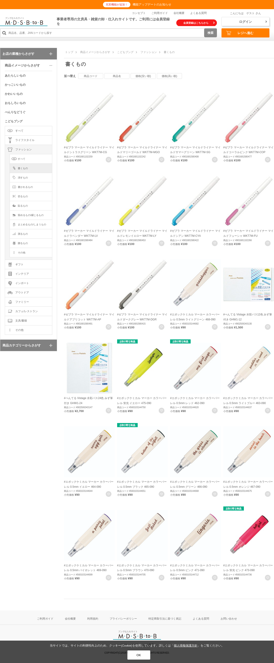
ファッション (148, 52)
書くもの (169, 52)
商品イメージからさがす (95, 52)
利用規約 (92, 618)
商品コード (90, 76)
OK (139, 655)
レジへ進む (239, 33)
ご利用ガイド (159, 13)
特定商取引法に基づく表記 (164, 618)
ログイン (253, 22)
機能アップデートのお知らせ (152, 4)
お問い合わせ (229, 618)
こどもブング (125, 52)
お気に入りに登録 (108, 159)
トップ (69, 52)
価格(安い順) (143, 76)
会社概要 (179, 13)
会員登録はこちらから (199, 22)
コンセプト (139, 13)
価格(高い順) (169, 76)
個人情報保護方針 (186, 645)
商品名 (117, 76)
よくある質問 (198, 13)
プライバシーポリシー (123, 618)
